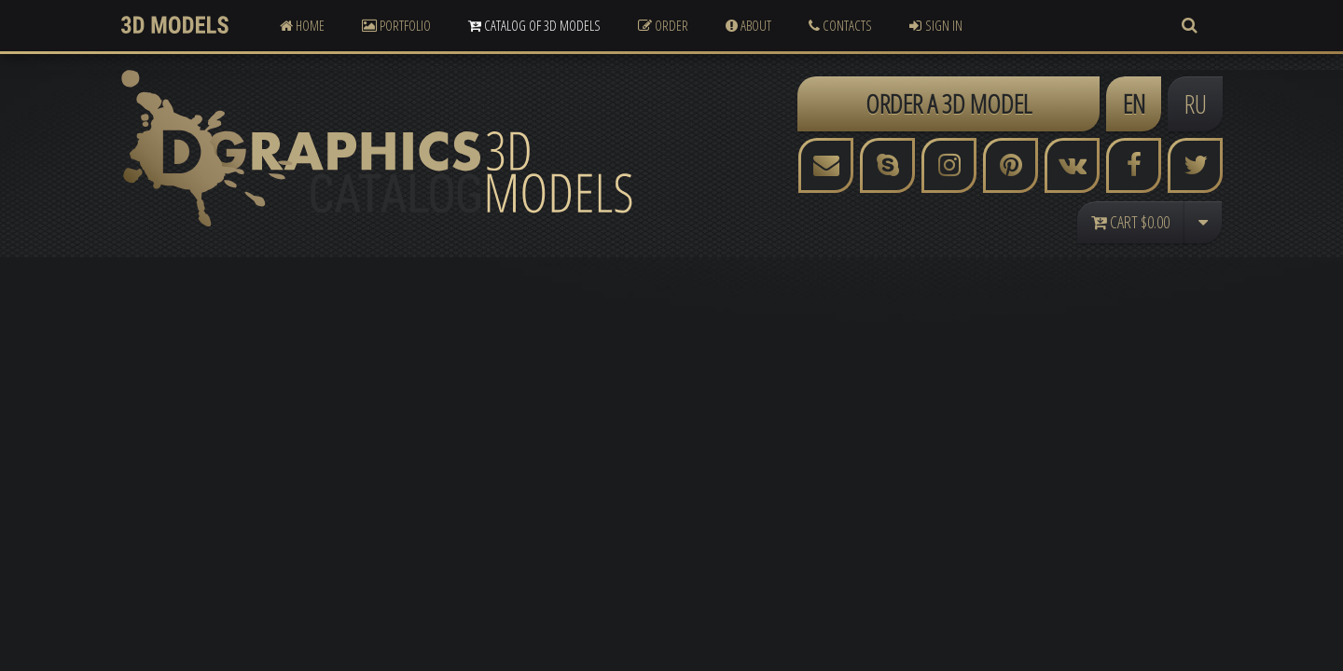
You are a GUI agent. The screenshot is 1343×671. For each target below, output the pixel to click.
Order (663, 25)
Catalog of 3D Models (534, 25)
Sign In (935, 25)
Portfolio (396, 25)
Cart (1130, 222)
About (748, 25)
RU (1195, 103)
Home (302, 25)
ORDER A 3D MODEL (948, 103)
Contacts (840, 25)
